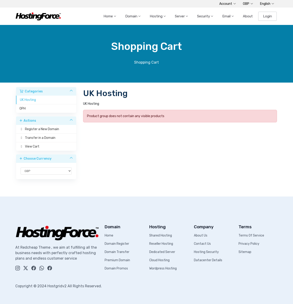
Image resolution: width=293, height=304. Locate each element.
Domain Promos (116, 268)
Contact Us (202, 244)
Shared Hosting (160, 235)
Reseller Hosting (161, 244)
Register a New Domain (39, 129)
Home (108, 16)
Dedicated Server (162, 252)
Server (180, 16)
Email (226, 16)
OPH (22, 108)
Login (267, 16)
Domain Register (117, 244)
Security (204, 16)
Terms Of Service (251, 235)
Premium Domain (117, 260)
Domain (131, 16)
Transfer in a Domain (37, 138)
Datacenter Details (208, 260)
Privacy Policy (249, 244)
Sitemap (245, 252)
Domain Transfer (117, 252)
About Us (200, 235)
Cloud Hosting (159, 260)
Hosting (156, 16)
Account (227, 4)
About (248, 16)
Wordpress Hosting (163, 268)
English (267, 4)
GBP (248, 4)
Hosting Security (206, 252)
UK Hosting (28, 100)
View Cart (29, 146)
